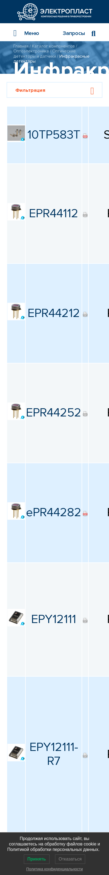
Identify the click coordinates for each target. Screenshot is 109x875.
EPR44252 (53, 412)
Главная (20, 46)
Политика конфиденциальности (54, 869)
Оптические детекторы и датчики (44, 53)
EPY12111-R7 (54, 754)
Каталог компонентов (53, 46)
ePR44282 (53, 512)
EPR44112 (53, 213)
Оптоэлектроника (31, 51)
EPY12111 (53, 619)
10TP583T (53, 134)
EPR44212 (54, 313)
